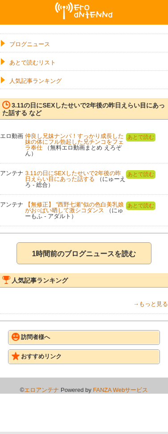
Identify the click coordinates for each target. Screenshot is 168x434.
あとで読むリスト (32, 62)
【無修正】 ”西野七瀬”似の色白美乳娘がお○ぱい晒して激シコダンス (74, 207)
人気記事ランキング (35, 80)
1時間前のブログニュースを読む (84, 254)
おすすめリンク (37, 356)
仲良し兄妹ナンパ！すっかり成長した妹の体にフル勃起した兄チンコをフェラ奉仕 (74, 142)
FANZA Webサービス (120, 390)
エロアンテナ (84, 5)
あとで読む (140, 137)
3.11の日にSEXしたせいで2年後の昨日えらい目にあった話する (73, 176)
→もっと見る (150, 304)
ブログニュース (29, 44)
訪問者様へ (31, 337)
